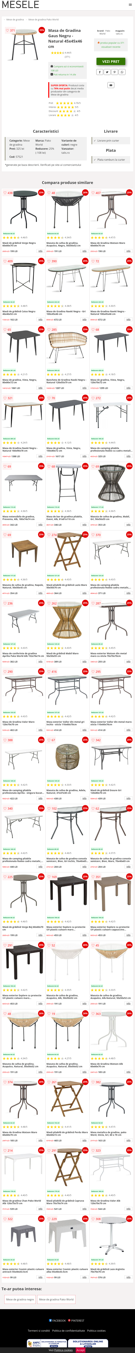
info (40, 250)
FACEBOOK (57, 1320)
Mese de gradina (15, 19)
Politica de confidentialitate (68, 1330)
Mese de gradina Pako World (43, 19)
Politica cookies (96, 1330)
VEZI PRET (110, 61)
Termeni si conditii (39, 1330)
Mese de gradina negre (20, 1299)
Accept (81, 1350)
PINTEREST (76, 1320)
